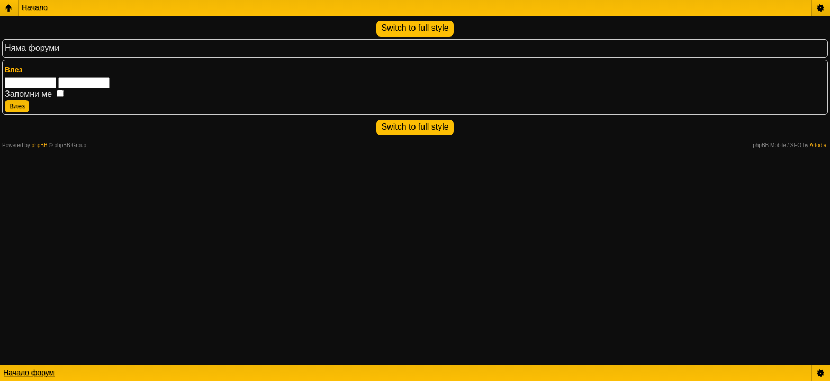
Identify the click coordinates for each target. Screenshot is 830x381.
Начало (35, 7)
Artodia (818, 145)
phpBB (40, 145)
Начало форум (28, 372)
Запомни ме (34, 93)
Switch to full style (414, 27)
